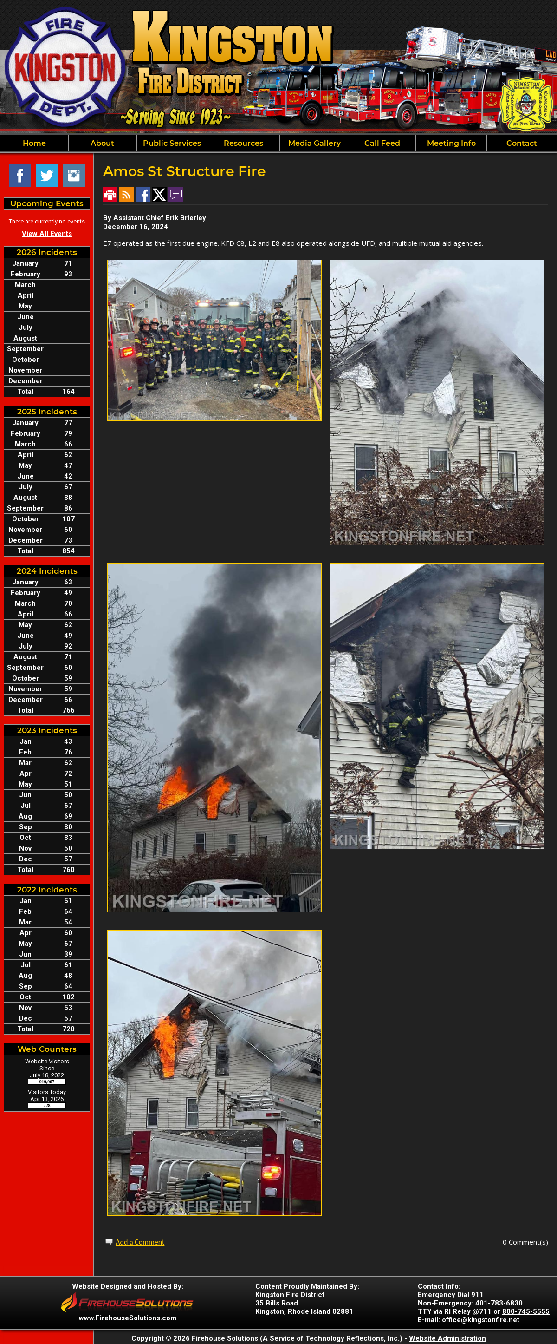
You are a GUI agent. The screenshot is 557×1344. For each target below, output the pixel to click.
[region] (278, 143)
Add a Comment (140, 1242)
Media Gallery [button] (314, 143)
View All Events (47, 233)
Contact (521, 143)
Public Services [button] (172, 143)
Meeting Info (451, 143)
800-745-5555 (526, 1311)
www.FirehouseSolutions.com (127, 1318)
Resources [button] (243, 143)
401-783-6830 (499, 1303)
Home (34, 143)
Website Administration (447, 1338)
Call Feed (382, 143)
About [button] (102, 143)
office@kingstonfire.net (480, 1320)
